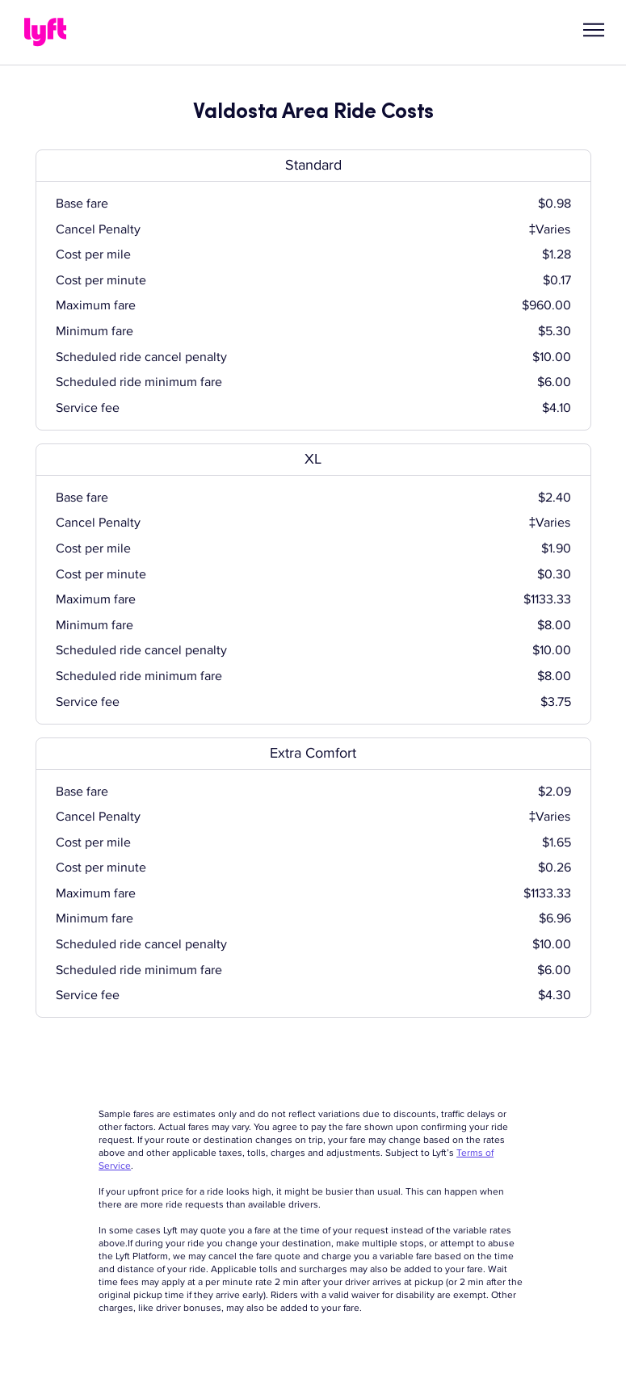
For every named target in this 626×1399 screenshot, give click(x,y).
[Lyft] (45, 32)
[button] (594, 30)
